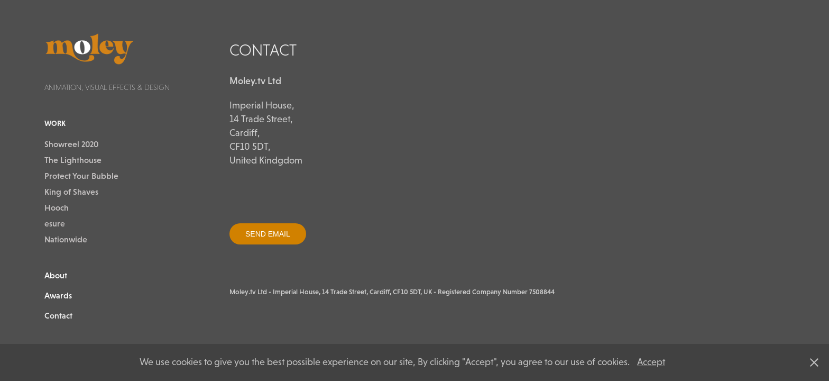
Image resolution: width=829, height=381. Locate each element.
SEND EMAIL (267, 234)
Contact (58, 315)
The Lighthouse (73, 160)
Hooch (56, 207)
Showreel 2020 (71, 144)
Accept (651, 362)
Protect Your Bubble (81, 175)
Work (55, 123)
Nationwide (65, 239)
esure (54, 223)
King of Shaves (71, 191)
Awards (58, 295)
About (55, 275)
